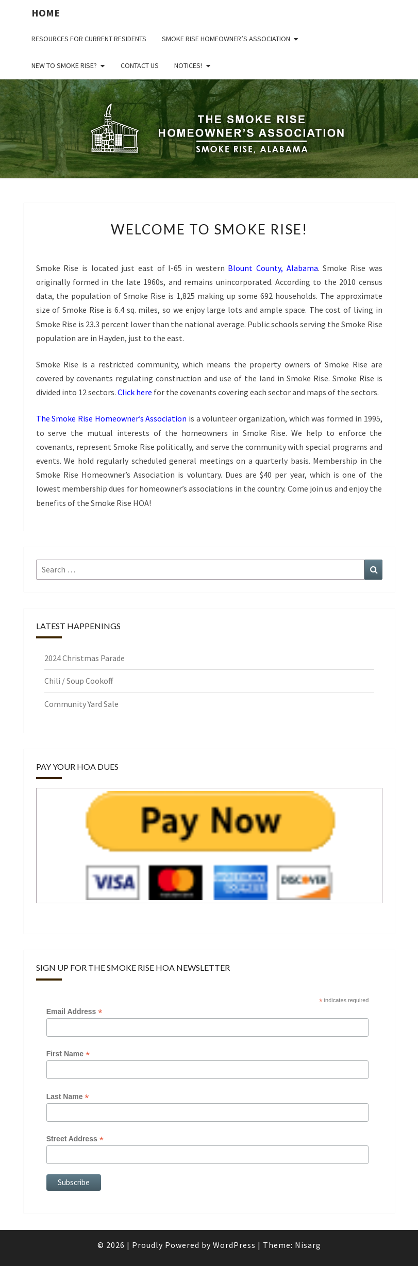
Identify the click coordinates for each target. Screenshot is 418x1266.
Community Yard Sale (81, 704)
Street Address (75, 1139)
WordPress (234, 1245)
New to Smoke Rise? (64, 65)
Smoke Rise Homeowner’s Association (226, 38)
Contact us (140, 65)
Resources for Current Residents (88, 38)
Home (45, 12)
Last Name (67, 1097)
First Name (68, 1054)
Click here (135, 392)
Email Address (74, 1012)
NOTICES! (188, 65)
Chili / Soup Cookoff (78, 681)
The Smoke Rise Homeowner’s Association (111, 418)
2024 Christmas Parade (84, 658)
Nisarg (308, 1245)
